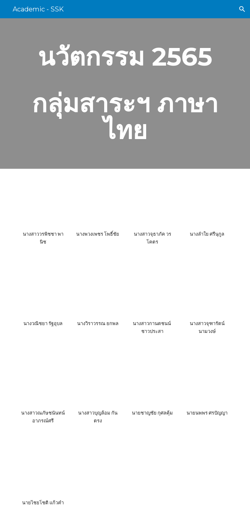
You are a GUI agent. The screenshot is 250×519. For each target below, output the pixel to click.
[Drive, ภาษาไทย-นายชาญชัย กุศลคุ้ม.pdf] (152, 380)
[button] (242, 9)
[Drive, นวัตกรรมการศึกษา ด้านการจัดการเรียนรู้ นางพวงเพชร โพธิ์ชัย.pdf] (97, 201)
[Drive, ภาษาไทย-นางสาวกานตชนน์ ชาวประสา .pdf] (152, 290)
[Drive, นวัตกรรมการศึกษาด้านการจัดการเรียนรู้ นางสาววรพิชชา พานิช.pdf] (42, 201)
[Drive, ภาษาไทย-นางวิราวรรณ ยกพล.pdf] (97, 290)
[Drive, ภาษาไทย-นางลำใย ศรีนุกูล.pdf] (206, 201)
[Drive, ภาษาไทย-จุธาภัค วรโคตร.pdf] (152, 201)
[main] (124, 93)
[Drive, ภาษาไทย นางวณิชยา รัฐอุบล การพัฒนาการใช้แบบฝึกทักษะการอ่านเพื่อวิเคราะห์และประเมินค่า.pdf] (42, 290)
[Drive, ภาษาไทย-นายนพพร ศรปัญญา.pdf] (206, 380)
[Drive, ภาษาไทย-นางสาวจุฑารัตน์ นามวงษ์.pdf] (206, 290)
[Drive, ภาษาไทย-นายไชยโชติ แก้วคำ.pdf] (42, 469)
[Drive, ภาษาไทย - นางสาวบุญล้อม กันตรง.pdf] (97, 380)
